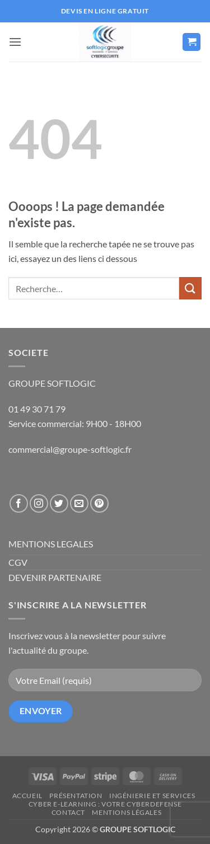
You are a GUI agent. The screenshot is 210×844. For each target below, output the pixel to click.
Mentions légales (126, 812)
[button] (15, 41)
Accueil (27, 795)
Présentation (75, 795)
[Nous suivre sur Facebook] (19, 503)
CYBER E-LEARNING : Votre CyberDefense (105, 804)
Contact (68, 812)
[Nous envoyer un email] (79, 503)
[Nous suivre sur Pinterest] (99, 503)
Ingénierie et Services (152, 795)
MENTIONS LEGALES (50, 543)
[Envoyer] (190, 288)
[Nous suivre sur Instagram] (39, 503)
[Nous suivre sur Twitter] (59, 503)
